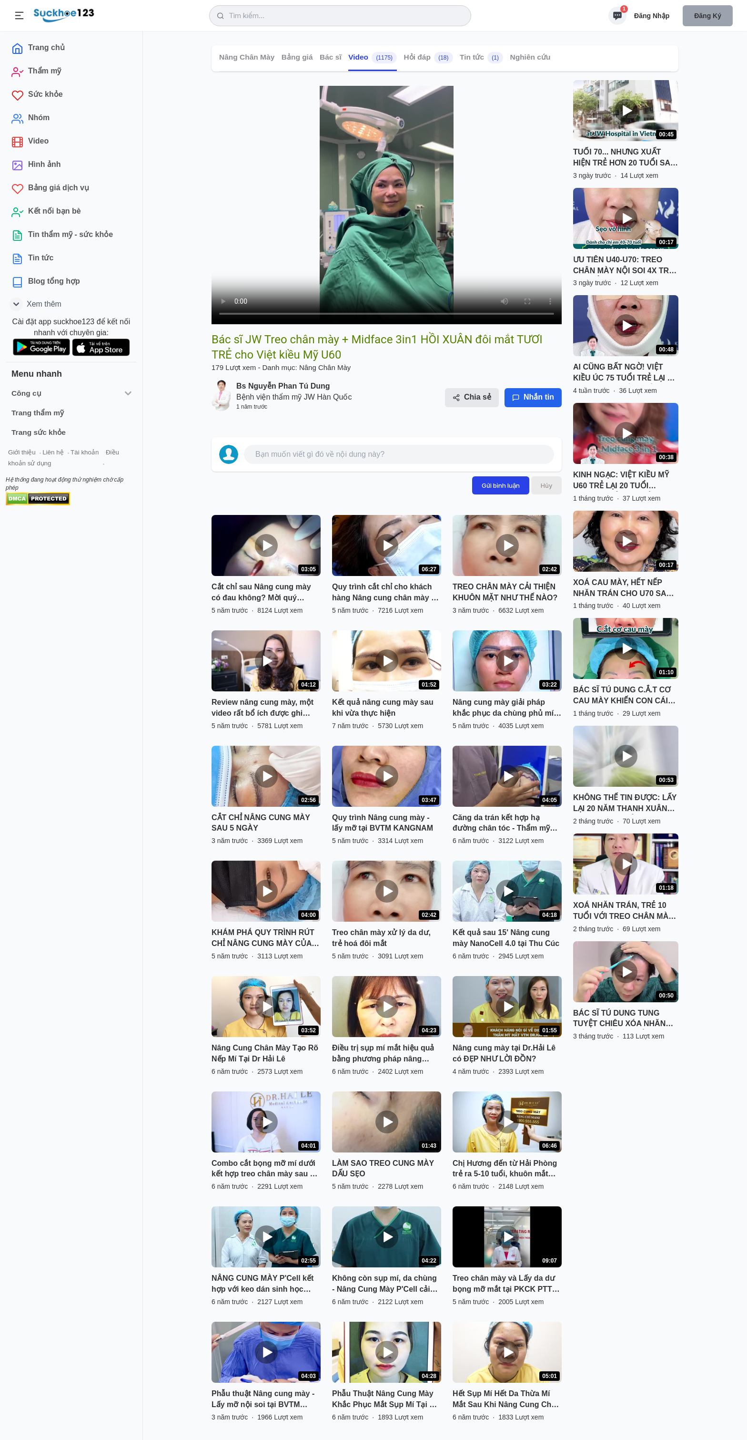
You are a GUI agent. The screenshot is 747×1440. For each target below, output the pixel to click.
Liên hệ (52, 452)
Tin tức (481, 57)
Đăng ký (707, 16)
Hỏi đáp (428, 57)
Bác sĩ (331, 57)
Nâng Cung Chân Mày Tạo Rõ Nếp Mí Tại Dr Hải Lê (265, 1053)
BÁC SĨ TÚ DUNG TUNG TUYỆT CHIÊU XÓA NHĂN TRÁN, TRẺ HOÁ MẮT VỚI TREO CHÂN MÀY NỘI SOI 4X (620, 1019)
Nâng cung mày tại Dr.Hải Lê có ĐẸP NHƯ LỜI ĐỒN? (504, 1053)
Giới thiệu (22, 452)
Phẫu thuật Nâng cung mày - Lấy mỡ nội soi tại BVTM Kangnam (263, 1399)
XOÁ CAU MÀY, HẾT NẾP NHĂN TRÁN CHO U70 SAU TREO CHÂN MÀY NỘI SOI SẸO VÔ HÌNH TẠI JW (622, 588)
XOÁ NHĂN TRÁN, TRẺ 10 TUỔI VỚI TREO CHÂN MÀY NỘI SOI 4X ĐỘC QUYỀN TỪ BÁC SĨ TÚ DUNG (623, 911)
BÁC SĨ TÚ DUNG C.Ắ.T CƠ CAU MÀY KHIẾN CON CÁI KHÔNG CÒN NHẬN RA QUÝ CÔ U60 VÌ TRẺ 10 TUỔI (624, 696)
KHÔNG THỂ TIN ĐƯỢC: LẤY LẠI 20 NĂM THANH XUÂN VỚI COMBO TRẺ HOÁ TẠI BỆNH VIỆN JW (624, 803)
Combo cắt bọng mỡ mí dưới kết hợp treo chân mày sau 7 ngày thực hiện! (263, 1169)
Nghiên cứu (530, 57)
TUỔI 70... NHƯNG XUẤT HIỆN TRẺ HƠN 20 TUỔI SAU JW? (624, 158)
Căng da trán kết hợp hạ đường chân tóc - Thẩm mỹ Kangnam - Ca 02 (501, 823)
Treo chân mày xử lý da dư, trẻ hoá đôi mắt (381, 937)
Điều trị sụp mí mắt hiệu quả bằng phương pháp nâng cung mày (383, 1054)
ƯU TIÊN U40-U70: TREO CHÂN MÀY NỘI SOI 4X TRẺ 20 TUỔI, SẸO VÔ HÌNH (623, 266)
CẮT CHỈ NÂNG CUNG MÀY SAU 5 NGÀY (261, 823)
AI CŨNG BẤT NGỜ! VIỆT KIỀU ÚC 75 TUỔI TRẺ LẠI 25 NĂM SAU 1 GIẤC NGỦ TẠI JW (624, 373)
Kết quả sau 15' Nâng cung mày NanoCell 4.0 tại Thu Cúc (506, 937)
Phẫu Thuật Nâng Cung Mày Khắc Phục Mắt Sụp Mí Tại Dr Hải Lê (385, 1399)
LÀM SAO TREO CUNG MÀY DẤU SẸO (383, 1168)
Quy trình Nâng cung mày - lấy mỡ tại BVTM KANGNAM (382, 823)
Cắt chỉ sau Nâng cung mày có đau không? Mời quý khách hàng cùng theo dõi (261, 593)
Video (372, 57)
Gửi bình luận (501, 485)
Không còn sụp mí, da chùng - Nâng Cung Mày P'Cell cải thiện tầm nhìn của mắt (384, 1284)
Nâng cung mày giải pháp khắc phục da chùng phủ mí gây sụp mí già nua (503, 708)
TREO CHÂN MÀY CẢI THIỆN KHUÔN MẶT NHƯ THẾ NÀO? (505, 592)
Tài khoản (85, 452)
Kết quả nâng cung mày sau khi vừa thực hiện (383, 707)
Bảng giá (297, 57)
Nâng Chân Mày (246, 57)
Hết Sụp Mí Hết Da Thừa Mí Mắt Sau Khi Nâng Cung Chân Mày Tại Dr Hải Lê (506, 1399)
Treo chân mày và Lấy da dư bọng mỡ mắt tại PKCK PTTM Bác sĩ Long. (505, 1284)
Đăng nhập (651, 16)
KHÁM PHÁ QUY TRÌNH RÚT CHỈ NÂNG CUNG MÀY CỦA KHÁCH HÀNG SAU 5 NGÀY (263, 938)
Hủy (546, 485)
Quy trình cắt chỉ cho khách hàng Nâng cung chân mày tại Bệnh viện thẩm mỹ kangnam (386, 593)
